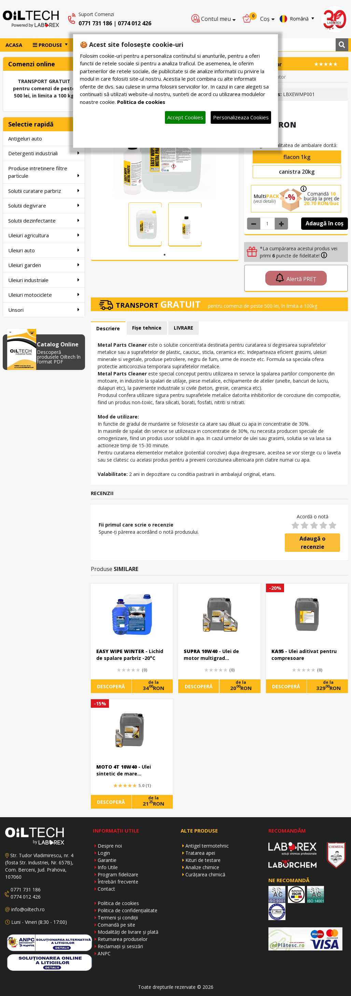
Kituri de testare (203, 860)
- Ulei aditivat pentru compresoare (304, 654)
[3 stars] (313, 525)
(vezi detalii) (265, 201)
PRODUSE (48, 44)
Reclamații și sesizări (120, 946)
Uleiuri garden (44, 264)
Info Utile (108, 867)
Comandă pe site (116, 924)
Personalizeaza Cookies (241, 117)
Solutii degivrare (44, 205)
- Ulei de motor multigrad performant (211, 655)
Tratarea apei (200, 853)
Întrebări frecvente (118, 881)
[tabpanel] (145, 224)
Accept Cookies (185, 117)
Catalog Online (58, 344)
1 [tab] (164, 254)
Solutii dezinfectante (44, 220)
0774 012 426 (134, 23)
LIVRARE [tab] (183, 327)
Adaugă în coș (324, 223)
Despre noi (110, 845)
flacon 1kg (296, 157)
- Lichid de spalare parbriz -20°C (129, 654)
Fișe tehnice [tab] (147, 327)
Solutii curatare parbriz (44, 190)
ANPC (104, 953)
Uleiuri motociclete (44, 294)
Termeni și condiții (118, 917)
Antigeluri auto (44, 138)
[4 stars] (323, 525)
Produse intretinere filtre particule (44, 172)
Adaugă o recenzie (312, 542)
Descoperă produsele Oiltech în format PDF (59, 357)
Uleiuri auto (44, 250)
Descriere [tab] (108, 328)
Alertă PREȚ (296, 278)
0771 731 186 (95, 23)
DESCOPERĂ (111, 686)
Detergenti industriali (44, 153)
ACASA (13, 44)
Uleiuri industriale (44, 279)
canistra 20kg (296, 171)
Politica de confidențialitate (127, 910)
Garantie (107, 860)
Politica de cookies (118, 903)
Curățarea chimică (205, 874)
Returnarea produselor (123, 939)
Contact (106, 889)
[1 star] (295, 525)
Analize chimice (202, 867)
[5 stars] (332, 525)
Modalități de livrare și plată (128, 932)
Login (104, 853)
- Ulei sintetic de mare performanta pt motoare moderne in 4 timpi (127, 770)
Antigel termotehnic (207, 845)
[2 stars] (304, 525)
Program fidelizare (118, 874)
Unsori (44, 309)
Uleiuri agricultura (44, 235)
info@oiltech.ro (28, 909)
